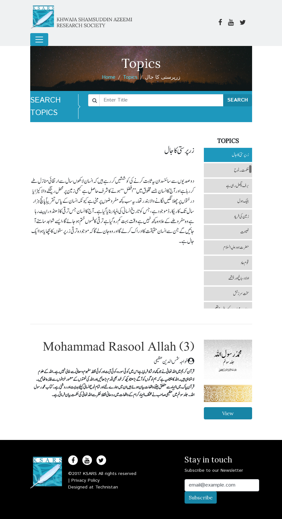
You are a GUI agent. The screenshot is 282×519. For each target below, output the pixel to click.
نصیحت (244, 232)
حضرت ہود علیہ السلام (236, 247)
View (228, 413)
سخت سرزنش (241, 293)
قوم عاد (245, 262)
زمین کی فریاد (241, 216)
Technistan (106, 487)
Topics (130, 77)
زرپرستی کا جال (240, 154)
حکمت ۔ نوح (241, 170)
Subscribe (201, 497)
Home (108, 77)
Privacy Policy (85, 480)
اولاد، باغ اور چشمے (238, 278)
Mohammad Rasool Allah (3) (118, 347)
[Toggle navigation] (39, 39)
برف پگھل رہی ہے (237, 185)
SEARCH (237, 100)
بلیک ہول (243, 201)
